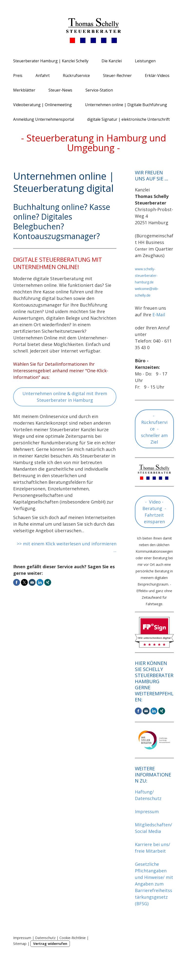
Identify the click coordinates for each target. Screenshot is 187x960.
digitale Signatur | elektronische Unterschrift (128, 119)
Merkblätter (24, 90)
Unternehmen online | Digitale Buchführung (126, 104)
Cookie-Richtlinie (72, 937)
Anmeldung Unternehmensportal (43, 119)
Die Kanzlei (112, 61)
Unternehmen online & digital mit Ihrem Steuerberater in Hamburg (64, 397)
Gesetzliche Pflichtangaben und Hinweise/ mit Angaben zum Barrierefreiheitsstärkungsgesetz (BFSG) (154, 883)
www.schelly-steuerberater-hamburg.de (146, 275)
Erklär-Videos (157, 75)
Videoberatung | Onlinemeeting (42, 104)
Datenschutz (45, 937)
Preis (17, 75)
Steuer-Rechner (117, 75)
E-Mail (158, 314)
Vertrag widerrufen (50, 943)
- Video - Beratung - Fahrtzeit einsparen (154, 511)
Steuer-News (60, 90)
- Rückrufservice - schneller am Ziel (154, 429)
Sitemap (20, 943)
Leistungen (145, 61)
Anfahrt (43, 75)
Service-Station (99, 90)
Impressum (147, 811)
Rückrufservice (76, 75)
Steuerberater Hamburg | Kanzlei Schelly (50, 61)
